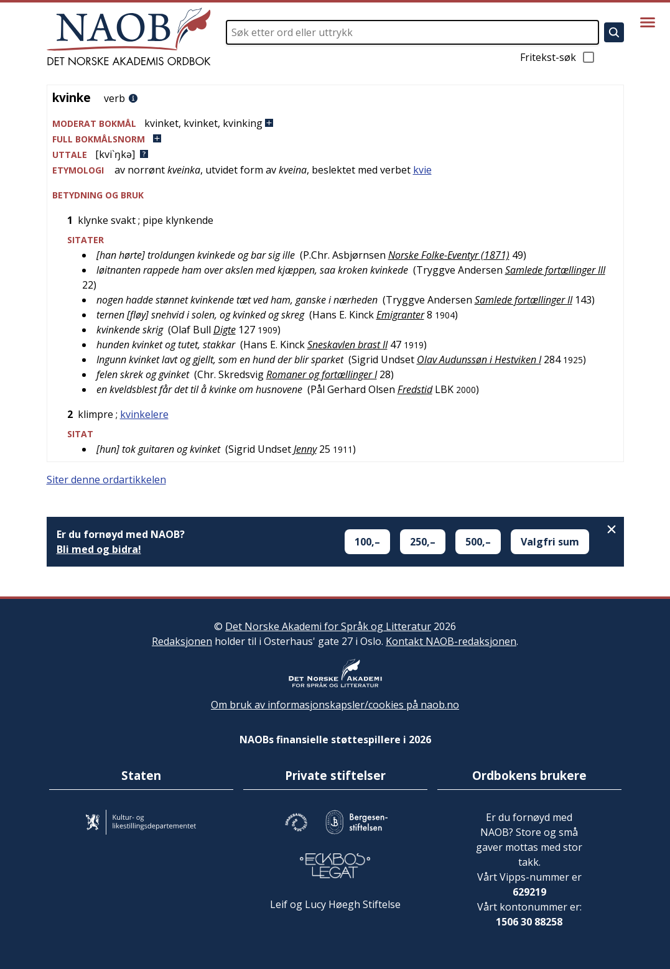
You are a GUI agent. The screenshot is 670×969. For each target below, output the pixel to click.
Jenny (305, 449)
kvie (422, 170)
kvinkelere (144, 414)
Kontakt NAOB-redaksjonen (451, 641)
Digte (224, 329)
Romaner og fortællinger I (321, 374)
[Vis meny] (647, 22)
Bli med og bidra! (99, 549)
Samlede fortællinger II (523, 300)
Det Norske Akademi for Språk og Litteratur (328, 626)
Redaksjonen (182, 641)
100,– (367, 542)
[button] (335, 123)
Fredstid (415, 389)
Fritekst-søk (558, 57)
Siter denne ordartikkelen (106, 479)
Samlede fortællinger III (555, 270)
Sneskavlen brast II (347, 344)
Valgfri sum (550, 542)
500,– (478, 542)
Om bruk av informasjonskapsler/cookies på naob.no (335, 705)
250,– (422, 542)
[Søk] (614, 32)
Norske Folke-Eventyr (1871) (448, 255)
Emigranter (400, 315)
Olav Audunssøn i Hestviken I (479, 359)
